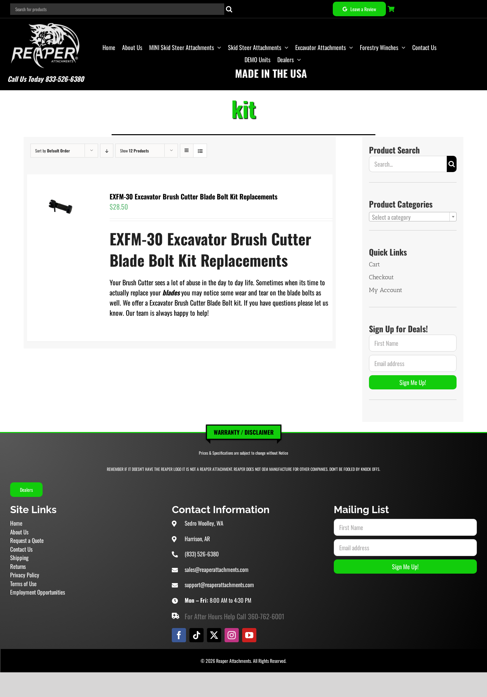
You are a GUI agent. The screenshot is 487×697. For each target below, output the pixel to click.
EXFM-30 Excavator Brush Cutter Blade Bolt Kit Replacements (193, 196)
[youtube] (249, 635)
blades (171, 292)
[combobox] (413, 216)
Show (134, 150)
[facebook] (179, 635)
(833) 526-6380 (202, 554)
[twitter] (214, 635)
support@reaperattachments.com (219, 584)
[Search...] (408, 164)
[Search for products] (117, 9)
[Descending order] (106, 151)
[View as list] (200, 150)
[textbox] (412, 217)
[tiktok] (196, 635)
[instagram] (232, 635)
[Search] (229, 9)
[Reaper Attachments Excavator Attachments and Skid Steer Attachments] (45, 22)
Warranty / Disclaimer (244, 432)
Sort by (52, 150)
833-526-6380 (64, 79)
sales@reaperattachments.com (217, 569)
